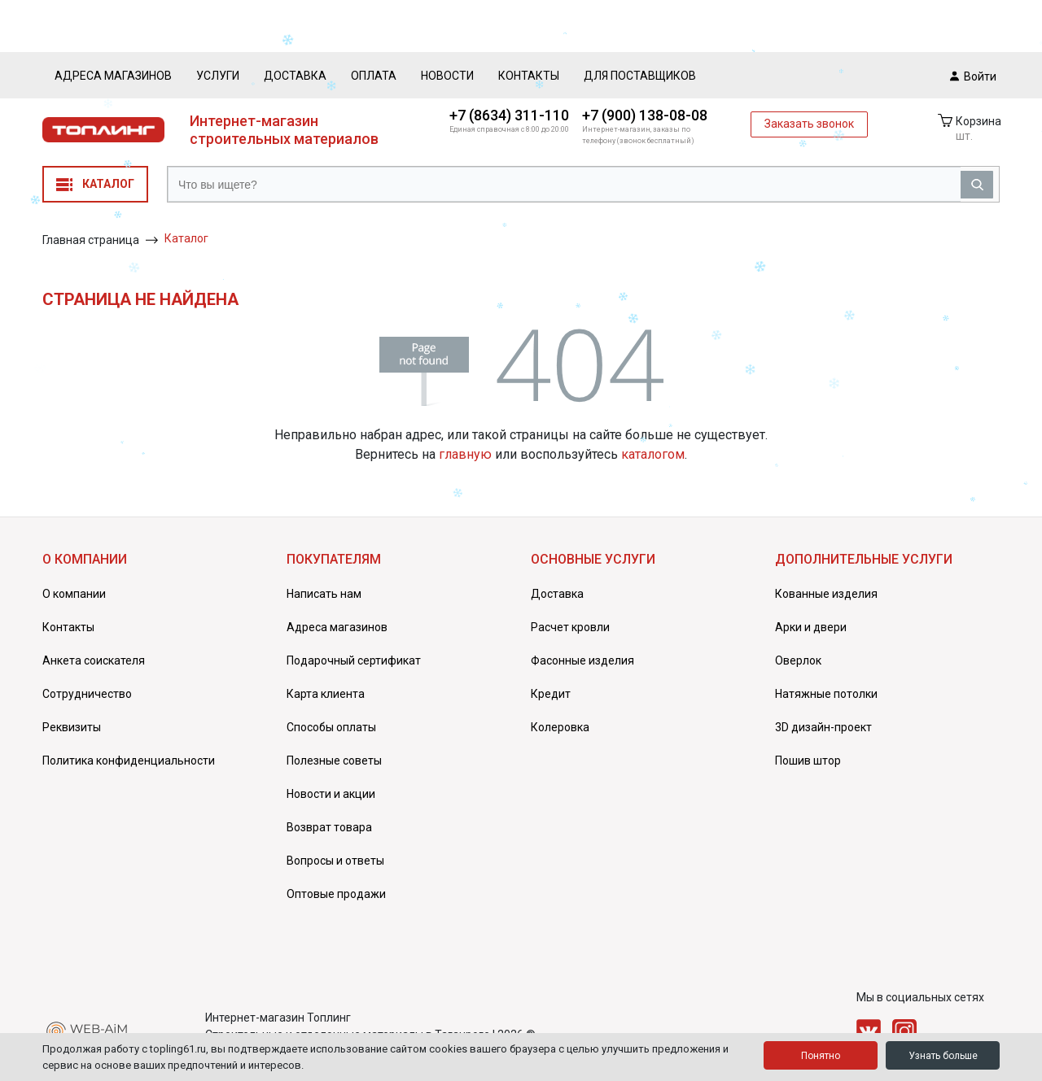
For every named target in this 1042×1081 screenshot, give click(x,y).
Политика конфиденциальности (128, 760)
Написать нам (324, 593)
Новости (447, 75)
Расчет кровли (570, 627)
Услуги (217, 75)
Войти (973, 75)
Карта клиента (326, 693)
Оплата (373, 75)
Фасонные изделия (582, 660)
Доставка (295, 75)
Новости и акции (331, 793)
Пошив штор (808, 760)
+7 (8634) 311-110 (509, 115)
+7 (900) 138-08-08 (644, 115)
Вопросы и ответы (335, 860)
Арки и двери (811, 627)
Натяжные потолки (826, 693)
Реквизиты (71, 727)
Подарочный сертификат (354, 660)
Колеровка (560, 727)
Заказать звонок (809, 123)
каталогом (653, 454)
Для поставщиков (640, 75)
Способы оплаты (331, 727)
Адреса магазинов (113, 75)
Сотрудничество (87, 693)
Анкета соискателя (93, 660)
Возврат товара (329, 827)
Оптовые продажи (336, 893)
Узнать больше (943, 1055)
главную (465, 454)
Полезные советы (334, 760)
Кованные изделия (826, 593)
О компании (74, 593)
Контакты (528, 75)
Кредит (551, 693)
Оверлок (798, 660)
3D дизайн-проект (823, 727)
